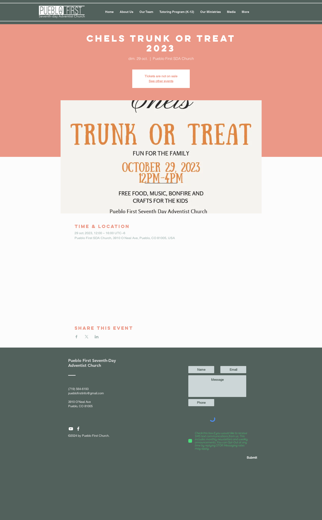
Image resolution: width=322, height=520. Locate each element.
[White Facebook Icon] (78, 428)
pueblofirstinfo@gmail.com (86, 393)
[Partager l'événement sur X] (87, 336)
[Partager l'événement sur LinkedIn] (97, 336)
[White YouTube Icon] (71, 428)
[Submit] (242, 457)
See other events (161, 81)
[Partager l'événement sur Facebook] (76, 336)
